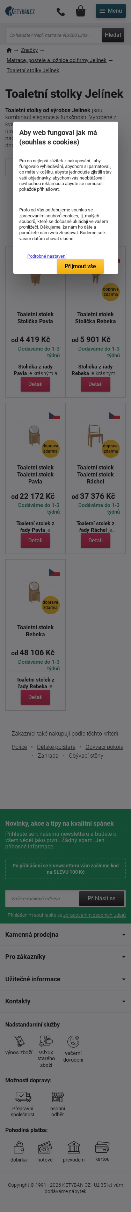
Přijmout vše (80, 266)
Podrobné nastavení (46, 256)
